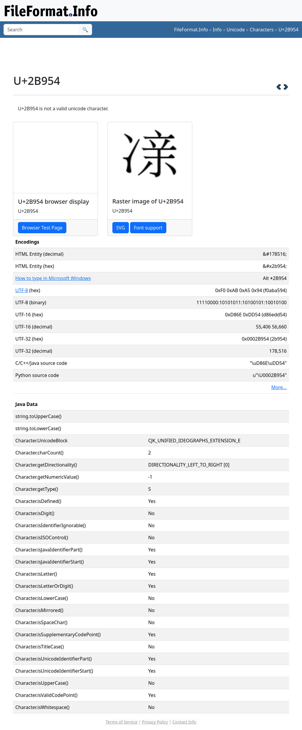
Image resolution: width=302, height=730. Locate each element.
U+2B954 (288, 29)
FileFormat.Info (191, 29)
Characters (262, 29)
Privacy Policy (155, 722)
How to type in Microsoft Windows (53, 278)
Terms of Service (122, 722)
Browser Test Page (42, 227)
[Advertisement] (154, 56)
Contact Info (184, 722)
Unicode (235, 29)
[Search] (41, 29)
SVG (120, 227)
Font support (148, 227)
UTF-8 (21, 290)
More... (279, 387)
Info (217, 29)
